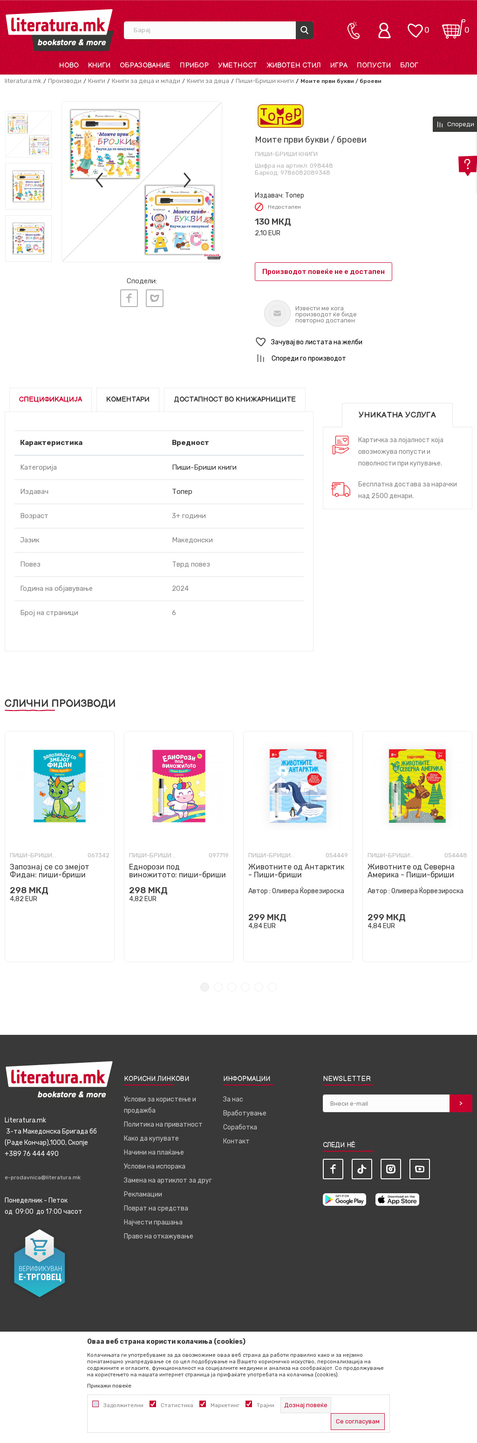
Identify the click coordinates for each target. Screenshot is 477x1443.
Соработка (240, 1127)
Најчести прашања (153, 1222)
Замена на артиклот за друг (168, 1180)
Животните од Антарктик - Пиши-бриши (296, 871)
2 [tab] (218, 987)
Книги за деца (208, 80)
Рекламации (143, 1194)
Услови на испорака (154, 1166)
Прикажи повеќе (109, 1385)
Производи (65, 80)
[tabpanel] (60, 846)
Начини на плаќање (154, 1152)
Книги (96, 80)
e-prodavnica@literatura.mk (43, 1177)
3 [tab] (231, 987)
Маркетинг (225, 1405)
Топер (294, 195)
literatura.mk (23, 80)
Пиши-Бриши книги (265, 80)
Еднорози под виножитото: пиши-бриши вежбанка (177, 875)
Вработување (244, 1113)
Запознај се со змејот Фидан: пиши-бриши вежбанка (49, 875)
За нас (233, 1099)
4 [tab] (245, 987)
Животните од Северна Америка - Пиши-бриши (411, 871)
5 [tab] (258, 987)
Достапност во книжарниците (235, 399)
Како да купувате (151, 1138)
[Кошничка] (453, 25)
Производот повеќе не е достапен (323, 271)
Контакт (236, 1141)
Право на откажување (158, 1236)
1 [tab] (204, 987)
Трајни (265, 1405)
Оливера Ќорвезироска (308, 891)
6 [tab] (272, 987)
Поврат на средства (156, 1208)
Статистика (177, 1405)
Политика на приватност (163, 1124)
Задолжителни (123, 1405)
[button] (363, 342)
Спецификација (50, 399)
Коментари (128, 399)
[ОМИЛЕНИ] (415, 25)
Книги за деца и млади (146, 80)
